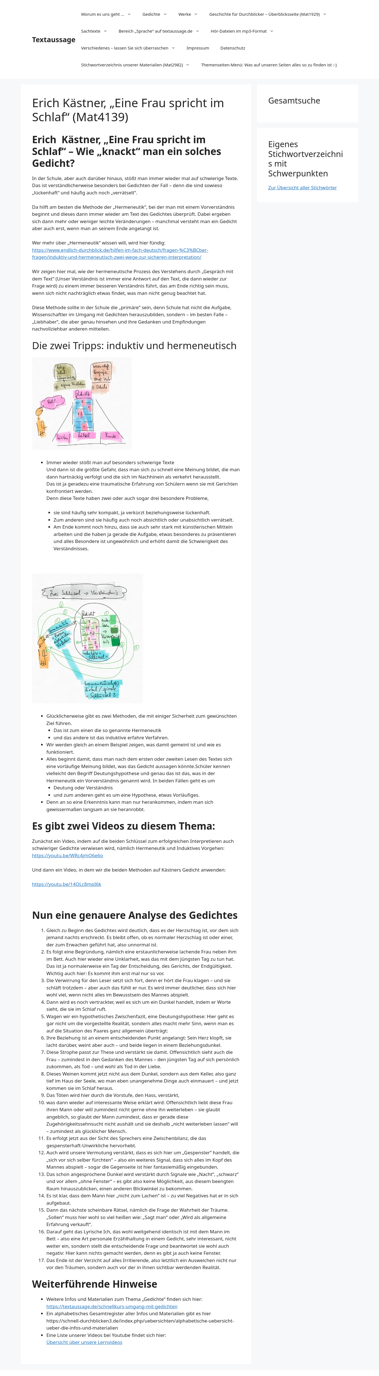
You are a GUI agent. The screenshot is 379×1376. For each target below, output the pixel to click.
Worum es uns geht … (109, 14)
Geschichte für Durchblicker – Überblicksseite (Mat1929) (270, 14)
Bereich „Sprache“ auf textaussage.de (162, 31)
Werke (191, 14)
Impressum (198, 48)
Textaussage (53, 39)
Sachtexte (97, 31)
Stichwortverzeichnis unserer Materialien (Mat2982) (138, 64)
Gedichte (158, 14)
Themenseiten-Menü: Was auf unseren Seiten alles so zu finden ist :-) (269, 65)
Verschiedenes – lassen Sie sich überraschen (131, 47)
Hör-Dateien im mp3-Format (245, 31)
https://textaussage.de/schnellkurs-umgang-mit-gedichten (111, 1306)
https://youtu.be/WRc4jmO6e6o (67, 855)
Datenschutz (232, 48)
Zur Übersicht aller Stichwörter (302, 187)
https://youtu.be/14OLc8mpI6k (66, 884)
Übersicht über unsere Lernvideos (84, 1342)
